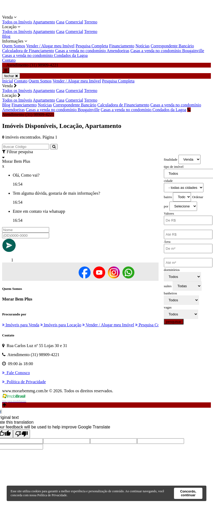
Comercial (74, 22)
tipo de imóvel (174, 167)
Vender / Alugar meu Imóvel (50, 46)
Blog (6, 36)
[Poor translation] (21, 434)
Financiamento (121, 46)
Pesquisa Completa (92, 46)
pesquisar (173, 322)
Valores (169, 213)
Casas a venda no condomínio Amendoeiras (92, 50)
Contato (9, 60)
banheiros (170, 293)
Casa (60, 22)
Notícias (142, 46)
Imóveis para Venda (20, 325)
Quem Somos (13, 46)
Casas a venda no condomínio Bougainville (167, 50)
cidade (168, 181)
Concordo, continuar (188, 493)
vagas (168, 307)
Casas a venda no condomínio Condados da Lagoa (45, 55)
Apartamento (44, 22)
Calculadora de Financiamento (28, 50)
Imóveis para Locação (60, 325)
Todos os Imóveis (17, 22)
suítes (168, 286)
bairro (168, 197)
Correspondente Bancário (172, 46)
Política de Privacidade (52, 495)
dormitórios (172, 270)
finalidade (170, 159)
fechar (11, 76)
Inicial (7, 81)
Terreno (90, 22)
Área (167, 242)
